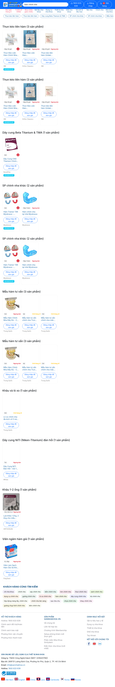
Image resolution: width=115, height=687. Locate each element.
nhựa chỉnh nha (70, 601)
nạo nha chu (55, 601)
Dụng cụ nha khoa (95, 624)
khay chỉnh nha (86, 601)
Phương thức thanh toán (11, 638)
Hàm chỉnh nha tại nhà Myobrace (29, 213)
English (19, 680)
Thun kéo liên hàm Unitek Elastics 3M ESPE (48, 54)
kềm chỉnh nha (50, 592)
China (30, 680)
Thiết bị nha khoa (94, 628)
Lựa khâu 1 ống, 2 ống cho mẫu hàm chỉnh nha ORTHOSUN (11, 517)
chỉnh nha (22, 592)
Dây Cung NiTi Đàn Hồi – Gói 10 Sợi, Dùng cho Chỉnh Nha (10, 467)
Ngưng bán (35, 49)
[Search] (45, 4)
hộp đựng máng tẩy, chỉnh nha (15, 601)
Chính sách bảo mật (9, 630)
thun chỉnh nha (80, 592)
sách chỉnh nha (96, 592)
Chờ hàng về (35, 314)
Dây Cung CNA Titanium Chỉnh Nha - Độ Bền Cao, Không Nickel (10, 160)
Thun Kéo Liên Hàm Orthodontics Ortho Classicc (28, 54)
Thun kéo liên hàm (12, 16)
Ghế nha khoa (93, 632)
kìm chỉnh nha (65, 592)
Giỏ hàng (104, 4)
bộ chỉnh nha (95, 596)
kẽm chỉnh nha (34, 606)
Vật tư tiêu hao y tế (95, 620)
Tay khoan (91, 635)
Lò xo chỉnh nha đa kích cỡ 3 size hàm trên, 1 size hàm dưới (10, 418)
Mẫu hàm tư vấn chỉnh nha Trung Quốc (29, 319)
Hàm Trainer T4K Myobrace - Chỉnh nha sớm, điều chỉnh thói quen (10, 213)
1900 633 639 (76, 4)
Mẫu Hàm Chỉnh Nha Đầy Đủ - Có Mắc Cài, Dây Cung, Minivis (10, 319)
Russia (76, 680)
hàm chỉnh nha (61, 596)
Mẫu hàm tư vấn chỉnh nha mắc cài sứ (48, 319)
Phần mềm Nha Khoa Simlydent (53, 641)
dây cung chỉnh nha (78, 596)
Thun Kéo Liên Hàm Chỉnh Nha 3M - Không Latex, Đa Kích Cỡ (10, 54)
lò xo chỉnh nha (45, 596)
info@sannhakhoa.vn (16, 665)
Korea (65, 680)
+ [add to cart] (18, 49)
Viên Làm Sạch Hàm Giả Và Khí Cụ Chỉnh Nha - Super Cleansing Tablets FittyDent (10, 566)
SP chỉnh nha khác (77, 16)
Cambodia (52, 680)
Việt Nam (7, 680)
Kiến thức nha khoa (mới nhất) (54, 647)
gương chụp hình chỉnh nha (14, 606)
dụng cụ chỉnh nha (11, 596)
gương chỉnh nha (28, 596)
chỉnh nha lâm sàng (38, 601)
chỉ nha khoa (9, 592)
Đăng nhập (90, 4)
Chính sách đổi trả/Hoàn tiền (11, 625)
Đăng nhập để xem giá (11, 61)
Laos (41, 680)
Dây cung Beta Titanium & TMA (53, 16)
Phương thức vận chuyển (12, 634)
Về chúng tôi (49, 623)
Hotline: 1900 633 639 (10, 620)
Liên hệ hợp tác (50, 626)
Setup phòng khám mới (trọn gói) (54, 635)
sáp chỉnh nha (35, 592)
